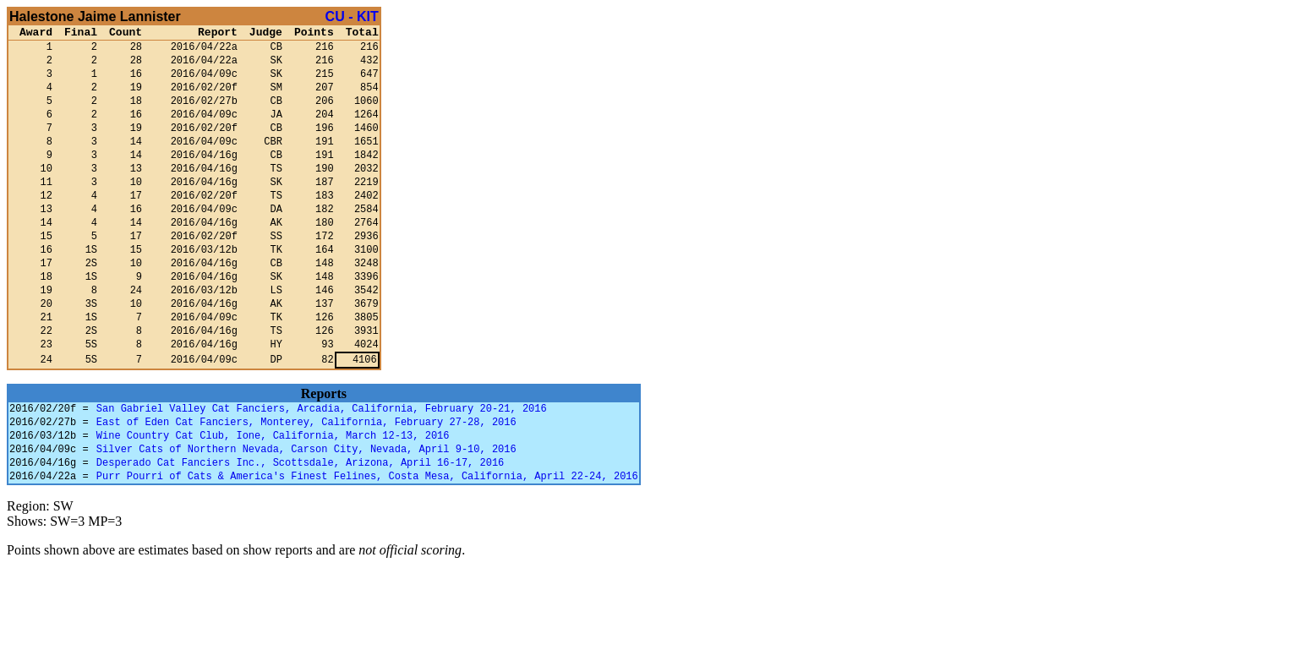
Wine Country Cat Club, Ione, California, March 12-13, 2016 (273, 506)
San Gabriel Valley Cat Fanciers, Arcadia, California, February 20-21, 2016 (321, 474)
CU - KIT (352, 16)
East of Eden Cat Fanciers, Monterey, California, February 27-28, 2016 (306, 490)
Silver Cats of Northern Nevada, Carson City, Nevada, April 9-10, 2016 (306, 522)
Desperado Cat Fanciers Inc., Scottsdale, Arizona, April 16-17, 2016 (300, 538)
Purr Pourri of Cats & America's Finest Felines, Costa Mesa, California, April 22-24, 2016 (367, 554)
